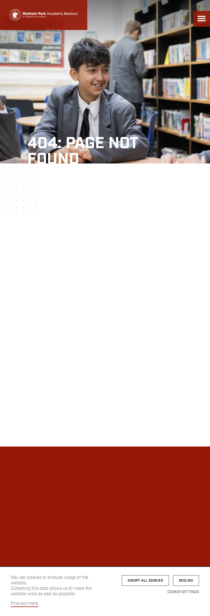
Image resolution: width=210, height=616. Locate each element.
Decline (186, 581)
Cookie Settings (183, 592)
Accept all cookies (145, 581)
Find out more (24, 603)
